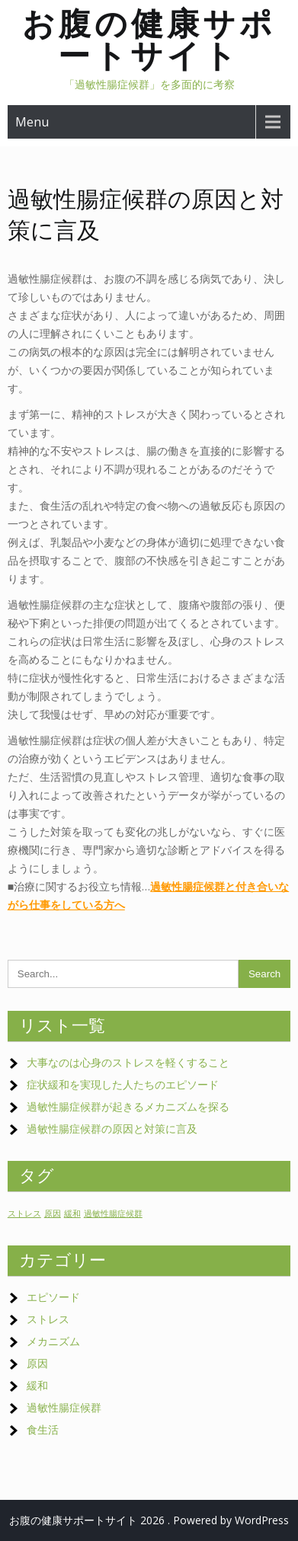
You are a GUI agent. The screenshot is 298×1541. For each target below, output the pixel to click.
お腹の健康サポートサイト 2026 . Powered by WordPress (149, 1520)
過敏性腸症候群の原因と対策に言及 (112, 1128)
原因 (37, 1363)
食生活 (43, 1429)
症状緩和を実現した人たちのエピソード (123, 1084)
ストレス (48, 1319)
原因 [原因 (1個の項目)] (52, 1213)
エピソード (53, 1297)
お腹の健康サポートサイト (149, 39)
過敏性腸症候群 (64, 1407)
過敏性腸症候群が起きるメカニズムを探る (128, 1106)
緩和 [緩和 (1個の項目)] (72, 1213)
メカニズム (53, 1341)
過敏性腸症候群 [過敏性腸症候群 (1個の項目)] (113, 1213)
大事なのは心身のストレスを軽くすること (128, 1062)
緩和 (37, 1385)
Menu (32, 121)
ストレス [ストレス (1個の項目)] (24, 1213)
